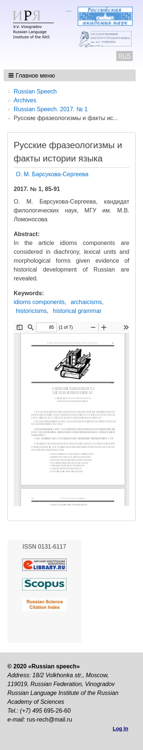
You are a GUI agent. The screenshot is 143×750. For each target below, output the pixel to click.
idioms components (39, 302)
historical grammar (77, 311)
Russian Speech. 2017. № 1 (51, 109)
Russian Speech (35, 91)
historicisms (31, 311)
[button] (32, 75)
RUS (124, 56)
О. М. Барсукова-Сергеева (52, 174)
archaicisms (86, 302)
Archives (25, 100)
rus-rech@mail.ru (49, 719)
